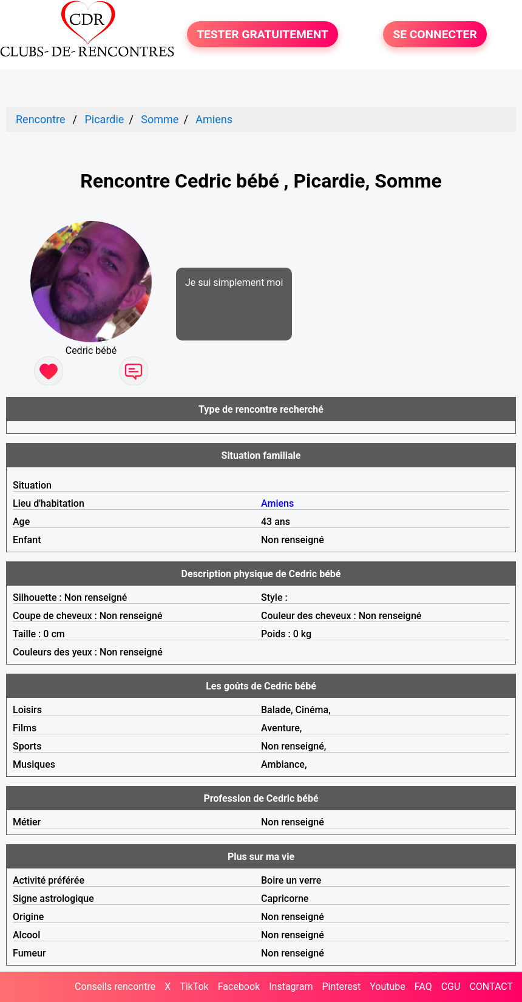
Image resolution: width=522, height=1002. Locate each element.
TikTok (194, 986)
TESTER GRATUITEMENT (262, 34)
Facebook (239, 986)
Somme (159, 119)
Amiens (213, 119)
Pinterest (341, 986)
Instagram (291, 986)
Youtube (387, 986)
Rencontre (41, 119)
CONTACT (491, 986)
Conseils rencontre (115, 986)
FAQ (423, 986)
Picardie (104, 119)
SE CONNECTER (434, 34)
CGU (451, 986)
